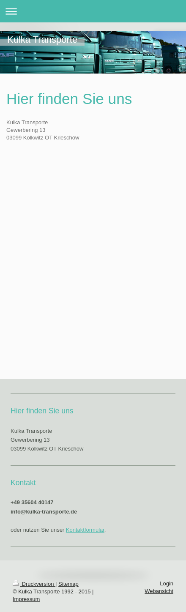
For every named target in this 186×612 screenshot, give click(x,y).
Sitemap (68, 584)
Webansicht (159, 591)
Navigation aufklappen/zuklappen (93, 11)
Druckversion (34, 584)
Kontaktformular (85, 530)
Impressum (26, 599)
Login (166, 583)
